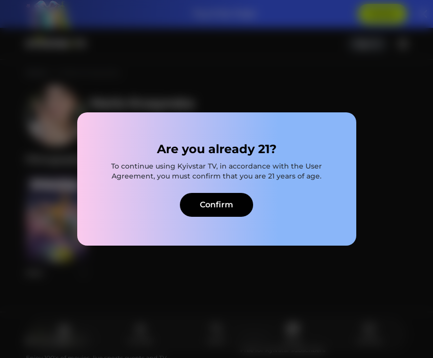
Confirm (216, 204)
